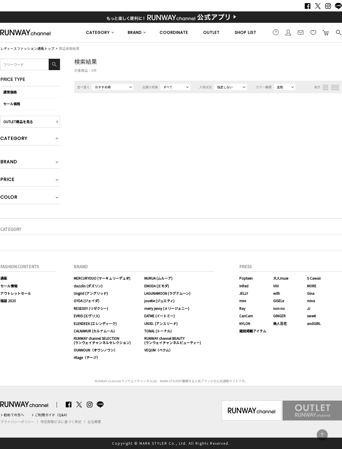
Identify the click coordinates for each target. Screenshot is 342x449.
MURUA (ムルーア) (158, 278)
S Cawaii (314, 278)
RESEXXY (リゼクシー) (91, 308)
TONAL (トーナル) (158, 330)
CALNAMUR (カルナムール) (94, 330)
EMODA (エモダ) (156, 285)
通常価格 (10, 92)
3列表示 (325, 87)
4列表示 (335, 87)
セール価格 (11, 103)
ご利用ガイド (275, 32)
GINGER (279, 315)
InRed (243, 285)
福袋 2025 (8, 300)
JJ (308, 308)
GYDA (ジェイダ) (86, 300)
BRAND (135, 32)
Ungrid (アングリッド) (91, 293)
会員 (288, 32)
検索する (338, 32)
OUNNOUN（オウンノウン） (95, 350)
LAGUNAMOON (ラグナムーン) (167, 293)
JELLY (243, 293)
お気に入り (313, 32)
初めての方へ (14, 415)
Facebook (307, 6)
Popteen (246, 278)
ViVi (276, 285)
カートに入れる (325, 32)
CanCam (246, 315)
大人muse (280, 278)
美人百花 (280, 323)
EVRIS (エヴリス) (87, 315)
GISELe (278, 300)
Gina (310, 293)
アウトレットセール (15, 293)
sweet (311, 315)
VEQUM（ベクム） (158, 350)
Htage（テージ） (87, 357)
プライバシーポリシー (17, 421)
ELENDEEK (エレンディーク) (95, 323)
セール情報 (8, 285)
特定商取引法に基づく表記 (60, 421)
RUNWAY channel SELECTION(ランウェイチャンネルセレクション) (102, 340)
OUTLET (211, 32)
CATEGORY (98, 32)
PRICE (7, 180)
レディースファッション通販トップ (27, 48)
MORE (311, 285)
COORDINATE (174, 32)
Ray (242, 308)
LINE (338, 6)
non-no (279, 308)
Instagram (328, 6)
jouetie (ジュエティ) (159, 300)
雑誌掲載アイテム (252, 330)
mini (242, 300)
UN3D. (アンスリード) (161, 323)
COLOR (8, 197)
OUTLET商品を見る (18, 121)
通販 (3, 278)
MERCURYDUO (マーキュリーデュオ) (102, 278)
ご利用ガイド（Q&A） (52, 415)
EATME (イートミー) (159, 315)
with (276, 293)
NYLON (244, 323)
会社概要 (94, 421)
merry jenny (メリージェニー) (166, 308)
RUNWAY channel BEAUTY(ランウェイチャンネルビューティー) (172, 340)
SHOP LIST (245, 32)
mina (311, 300)
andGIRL (314, 323)
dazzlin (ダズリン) (88, 285)
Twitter (317, 6)
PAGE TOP (322, 434)
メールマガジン (300, 32)
